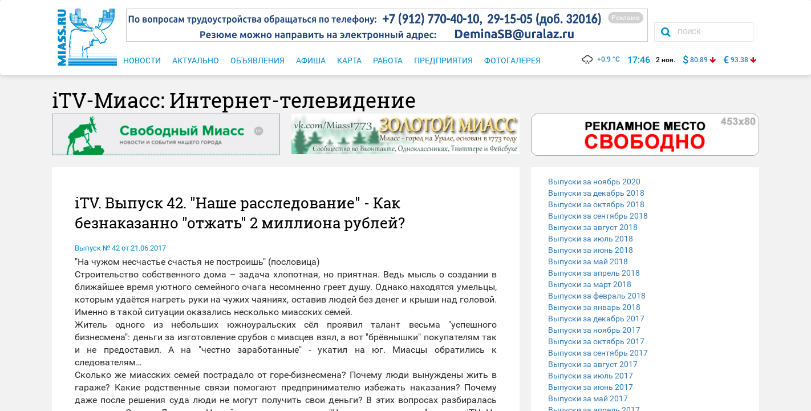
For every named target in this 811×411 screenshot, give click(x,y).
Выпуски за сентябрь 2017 (598, 352)
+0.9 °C (600, 59)
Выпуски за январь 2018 (594, 307)
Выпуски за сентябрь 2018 (598, 215)
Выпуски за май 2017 (588, 398)
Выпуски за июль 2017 (590, 375)
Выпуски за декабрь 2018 (596, 193)
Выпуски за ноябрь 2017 (594, 330)
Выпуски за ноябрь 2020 (594, 181)
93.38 (739, 60)
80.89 (699, 60)
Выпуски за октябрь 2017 (596, 341)
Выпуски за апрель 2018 (594, 272)
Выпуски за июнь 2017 (590, 387)
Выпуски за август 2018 (593, 227)
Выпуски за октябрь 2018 (596, 204)
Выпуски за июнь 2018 (590, 250)
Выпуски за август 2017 (593, 364)
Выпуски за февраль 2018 (597, 295)
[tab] (645, 181)
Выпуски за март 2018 (589, 284)
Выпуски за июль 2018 (590, 238)
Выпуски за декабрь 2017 (596, 318)
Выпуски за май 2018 (588, 261)
